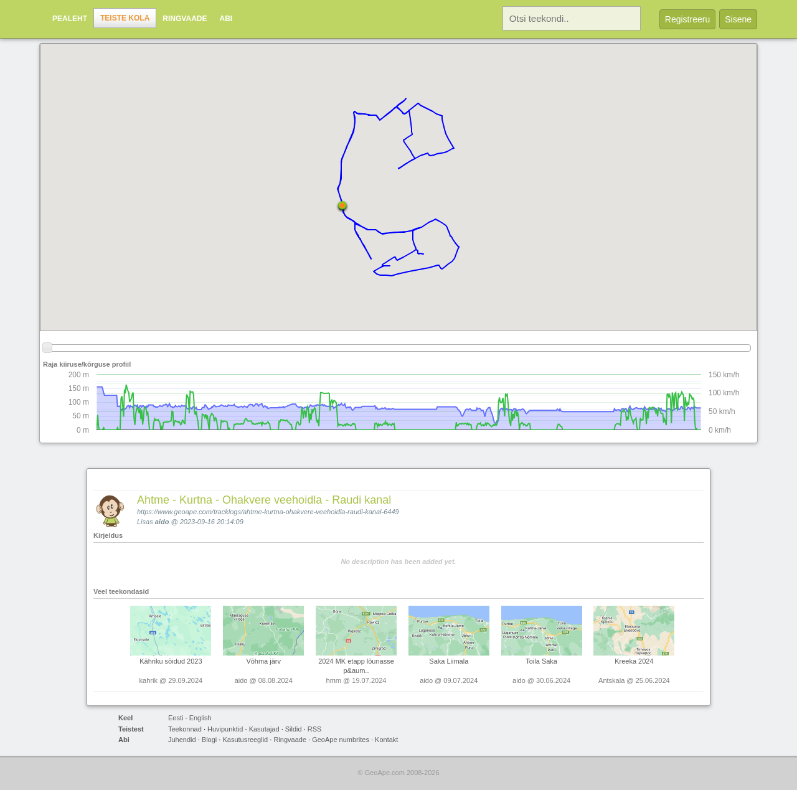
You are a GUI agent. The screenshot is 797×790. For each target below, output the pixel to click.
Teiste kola (124, 18)
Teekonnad (185, 729)
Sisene (738, 19)
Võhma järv (263, 661)
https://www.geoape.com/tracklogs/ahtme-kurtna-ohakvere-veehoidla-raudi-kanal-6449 (268, 511)
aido (162, 521)
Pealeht (69, 18)
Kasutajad (264, 729)
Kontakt (386, 739)
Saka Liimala (448, 661)
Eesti (175, 718)
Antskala (611, 680)
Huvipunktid (225, 729)
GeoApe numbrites (340, 739)
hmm (333, 680)
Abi (225, 18)
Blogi (209, 739)
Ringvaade (185, 18)
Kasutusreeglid (245, 739)
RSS (315, 729)
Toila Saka (541, 661)
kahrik (148, 680)
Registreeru (687, 19)
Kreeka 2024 (634, 661)
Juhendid (182, 739)
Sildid (293, 729)
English (200, 718)
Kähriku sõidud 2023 (170, 661)
